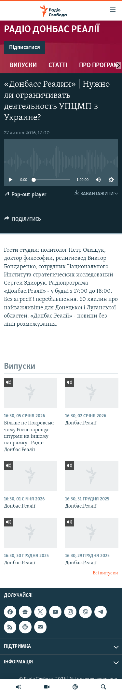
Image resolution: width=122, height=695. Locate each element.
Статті (57, 65)
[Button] (22, 220)
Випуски (23, 65)
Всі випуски (105, 573)
